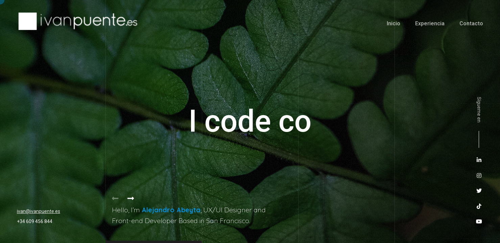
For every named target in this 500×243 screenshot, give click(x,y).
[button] (130, 198)
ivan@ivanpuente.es (38, 211)
